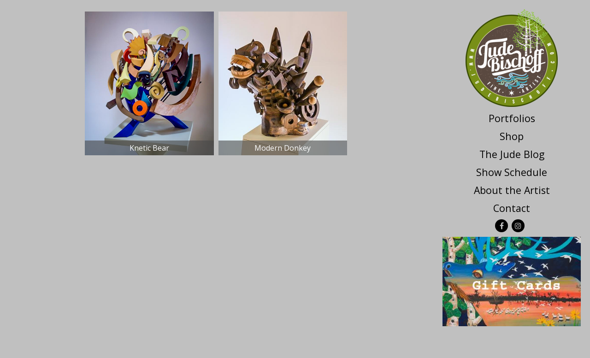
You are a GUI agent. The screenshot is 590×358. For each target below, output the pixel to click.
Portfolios (512, 118)
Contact (511, 208)
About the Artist (512, 190)
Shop (512, 136)
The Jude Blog (511, 154)
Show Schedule (511, 172)
